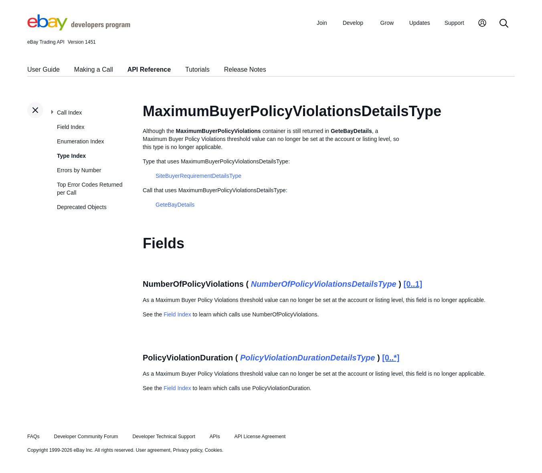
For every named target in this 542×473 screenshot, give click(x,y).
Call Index (69, 112)
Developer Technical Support (163, 436)
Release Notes (245, 69)
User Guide (43, 69)
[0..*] (390, 357)
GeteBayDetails (175, 204)
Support (454, 23)
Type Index (71, 156)
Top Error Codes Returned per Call (89, 188)
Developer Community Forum (86, 436)
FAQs (33, 436)
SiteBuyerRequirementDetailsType (198, 176)
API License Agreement (259, 436)
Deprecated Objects (82, 207)
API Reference (149, 69)
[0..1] (413, 284)
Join (322, 23)
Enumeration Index (80, 141)
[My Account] (482, 24)
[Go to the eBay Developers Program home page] (78, 28)
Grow (387, 23)
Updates (419, 23)
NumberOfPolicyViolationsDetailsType (323, 284)
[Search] (504, 24)
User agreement (153, 450)
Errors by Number (79, 170)
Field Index (70, 127)
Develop (353, 23)
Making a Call (93, 69)
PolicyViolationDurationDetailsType (307, 357)
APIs (215, 436)
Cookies (213, 450)
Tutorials (197, 69)
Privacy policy (187, 450)
